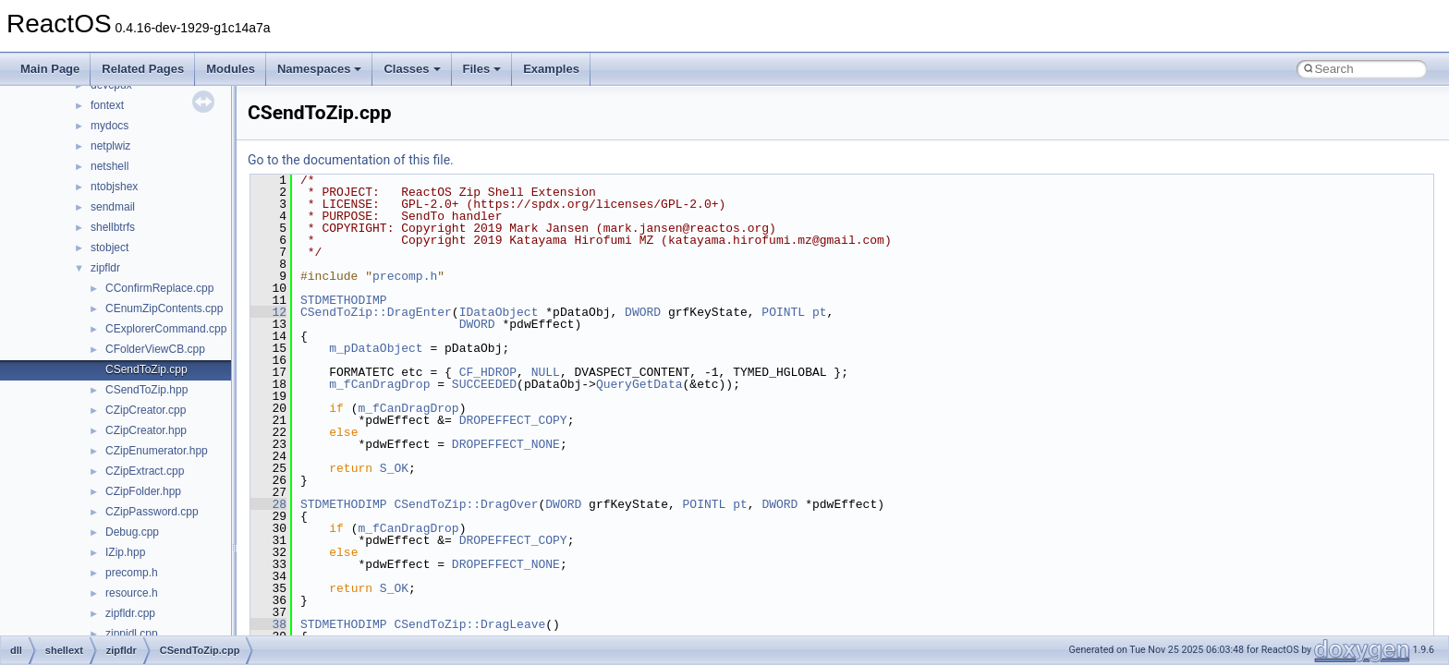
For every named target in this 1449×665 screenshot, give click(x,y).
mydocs (109, 125)
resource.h (131, 592)
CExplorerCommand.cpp (165, 328)
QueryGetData (639, 384)
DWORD (643, 312)
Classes (412, 69)
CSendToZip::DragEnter (376, 312)
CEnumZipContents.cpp (164, 308)
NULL (545, 372)
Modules (230, 69)
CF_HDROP (488, 372)
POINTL (783, 312)
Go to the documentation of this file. (351, 159)
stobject (109, 247)
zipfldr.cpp (130, 613)
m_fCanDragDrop (379, 384)
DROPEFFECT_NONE (506, 444)
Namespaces (319, 69)
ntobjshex (114, 186)
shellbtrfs (113, 227)
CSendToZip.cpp (146, 369)
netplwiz (110, 145)
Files (482, 69)
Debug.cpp (132, 532)
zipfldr (105, 267)
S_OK (394, 468)
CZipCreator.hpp (146, 430)
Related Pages (143, 69)
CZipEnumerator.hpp (156, 450)
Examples (551, 69)
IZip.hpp (125, 552)
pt (819, 312)
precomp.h (131, 572)
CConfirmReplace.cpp (159, 288)
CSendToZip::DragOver (466, 504)
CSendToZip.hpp (146, 389)
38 (268, 624)
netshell (109, 166)
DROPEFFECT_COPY (513, 420)
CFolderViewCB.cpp (155, 349)
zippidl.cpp (131, 633)
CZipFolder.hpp (143, 491)
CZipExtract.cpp (144, 471)
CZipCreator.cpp (145, 410)
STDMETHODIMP (343, 300)
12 (268, 312)
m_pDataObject (375, 348)
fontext (107, 105)
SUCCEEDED (484, 384)
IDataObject (499, 312)
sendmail (113, 206)
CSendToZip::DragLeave (469, 624)
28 (268, 504)
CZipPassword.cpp (152, 511)
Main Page (49, 69)
